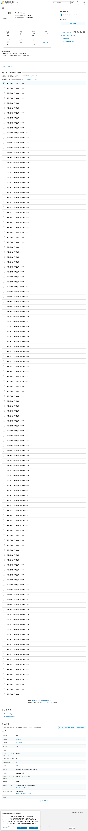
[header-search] (63, 2)
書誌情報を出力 (65, 38)
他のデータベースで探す (67, 41)
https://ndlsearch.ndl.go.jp (23, 788)
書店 (4, 66)
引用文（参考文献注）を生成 (68, 36)
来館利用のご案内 (32, 79)
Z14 (17, 766)
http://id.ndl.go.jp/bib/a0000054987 (25, 793)
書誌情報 (10, 66)
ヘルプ (77, 3)
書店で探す (73, 23)
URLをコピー (69, 31)
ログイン (84, 3)
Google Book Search (10, 716)
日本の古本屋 (8, 714)
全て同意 (34, 828)
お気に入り (64, 31)
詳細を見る (46, 42)
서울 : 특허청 (19, 743)
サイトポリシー (49, 826)
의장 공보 (18, 739)
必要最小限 (21, 828)
